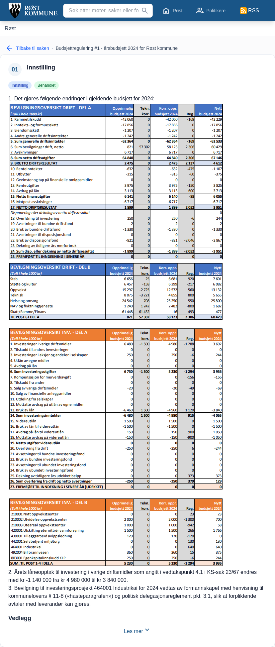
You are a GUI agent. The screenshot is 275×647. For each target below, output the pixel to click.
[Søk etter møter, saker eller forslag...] (108, 11)
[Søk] (145, 11)
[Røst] (10, 29)
